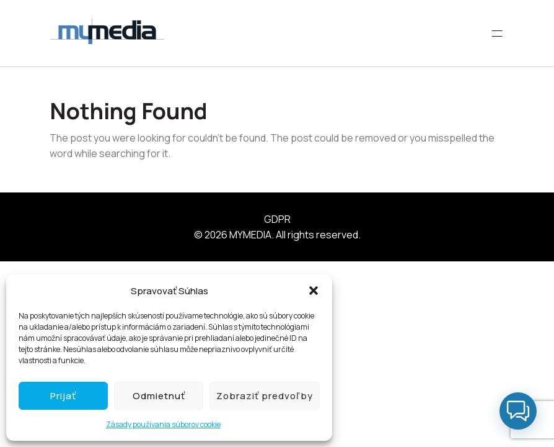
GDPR (277, 219)
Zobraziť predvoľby (264, 395)
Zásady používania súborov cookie (163, 424)
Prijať (63, 395)
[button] (313, 290)
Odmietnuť (159, 395)
